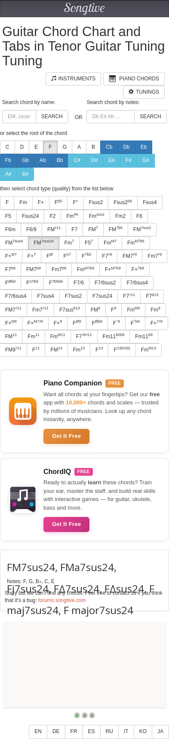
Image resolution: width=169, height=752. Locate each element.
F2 (52, 216)
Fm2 (120, 216)
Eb (144, 147)
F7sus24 (102, 296)
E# (111, 160)
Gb (25, 160)
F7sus (69, 309)
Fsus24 (30, 216)
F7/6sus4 (136, 283)
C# (77, 160)
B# (25, 174)
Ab (43, 160)
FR (74, 731)
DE (56, 731)
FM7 (130, 255)
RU (109, 731)
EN (38, 731)
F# (129, 160)
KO (143, 731)
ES (91, 731)
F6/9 (31, 229)
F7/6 (79, 283)
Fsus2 (96, 202)
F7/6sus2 (105, 283)
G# (145, 160)
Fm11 (114, 336)
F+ (41, 202)
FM (54, 229)
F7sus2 (73, 296)
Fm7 (154, 255)
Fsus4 (150, 202)
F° (75, 202)
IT (126, 731)
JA (160, 731)
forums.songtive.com (62, 600)
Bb (60, 160)
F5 (89, 242)
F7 (74, 229)
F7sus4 (45, 296)
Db (126, 147)
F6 (139, 216)
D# (94, 160)
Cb (109, 147)
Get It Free (66, 436)
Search (52, 116)
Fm (23, 202)
